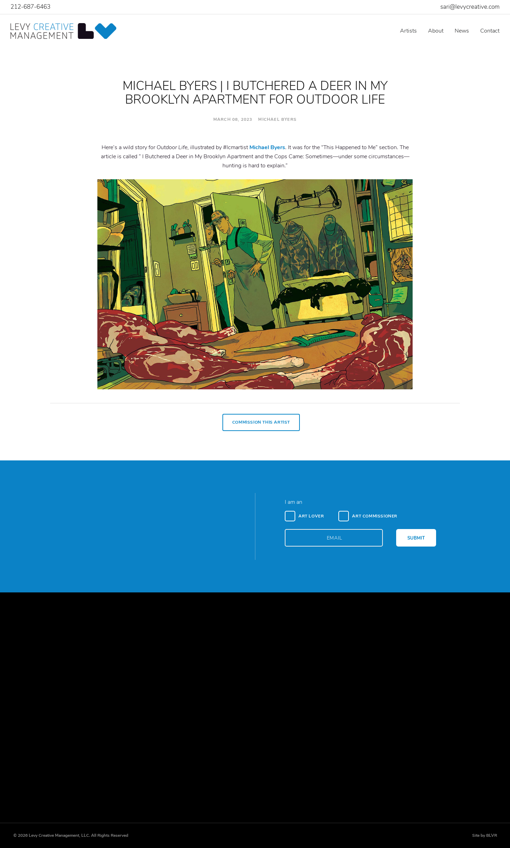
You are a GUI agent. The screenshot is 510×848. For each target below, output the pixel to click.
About (435, 31)
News (462, 31)
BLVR (491, 835)
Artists (408, 31)
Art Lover (311, 516)
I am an (293, 502)
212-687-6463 (30, 7)
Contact (489, 31)
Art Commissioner (374, 516)
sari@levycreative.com (469, 7)
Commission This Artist (261, 422)
